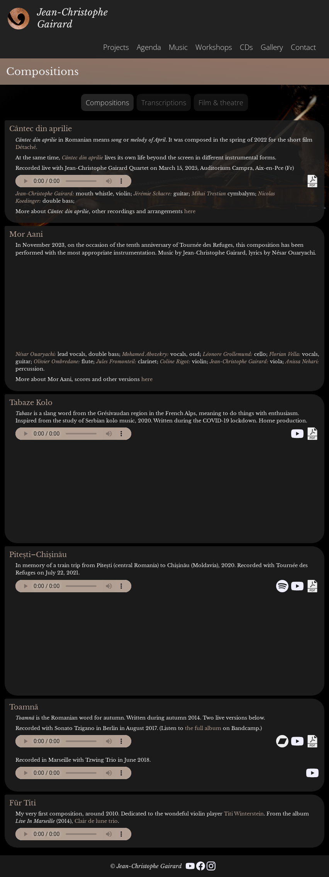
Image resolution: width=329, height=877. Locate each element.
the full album (203, 728)
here (189, 211)
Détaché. (26, 147)
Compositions (107, 102)
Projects (116, 47)
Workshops (213, 47)
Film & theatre (220, 102)
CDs (246, 47)
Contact (303, 47)
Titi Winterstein (244, 814)
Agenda (149, 47)
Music (178, 47)
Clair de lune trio (96, 821)
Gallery (272, 47)
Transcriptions (163, 102)
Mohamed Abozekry (144, 354)
